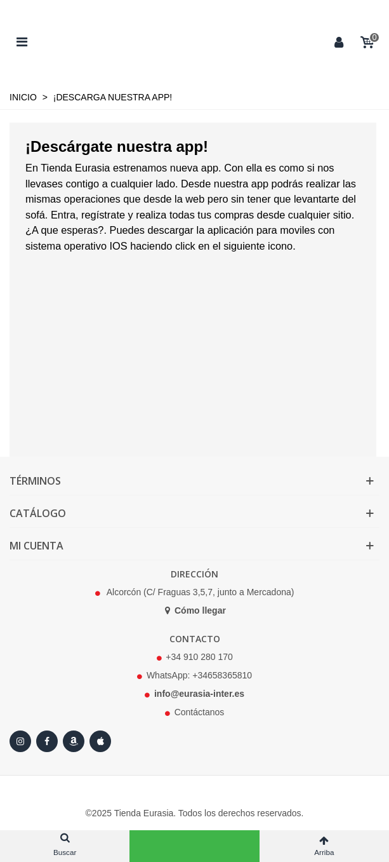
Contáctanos (200, 712)
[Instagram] (20, 741)
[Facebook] (47, 741)
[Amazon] (73, 741)
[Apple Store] (100, 741)
